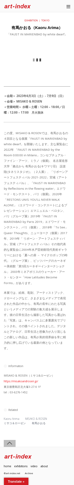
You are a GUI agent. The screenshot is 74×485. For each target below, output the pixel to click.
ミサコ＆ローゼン (15, 423)
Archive (29, 473)
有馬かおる (39, 423)
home (7, 466)
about (44, 466)
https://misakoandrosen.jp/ (21, 381)
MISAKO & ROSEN (36, 419)
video (34, 466)
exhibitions (21, 466)
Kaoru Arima (11, 419)
